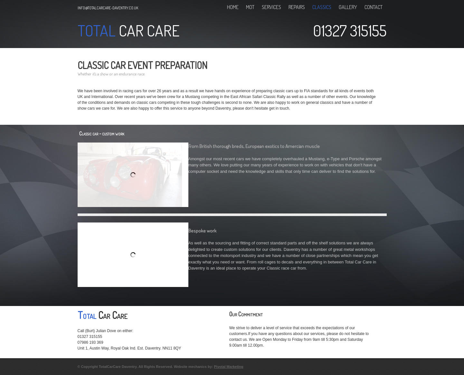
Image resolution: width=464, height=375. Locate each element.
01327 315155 (350, 30)
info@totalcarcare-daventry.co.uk (108, 7)
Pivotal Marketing (228, 367)
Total (97, 30)
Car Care (148, 30)
